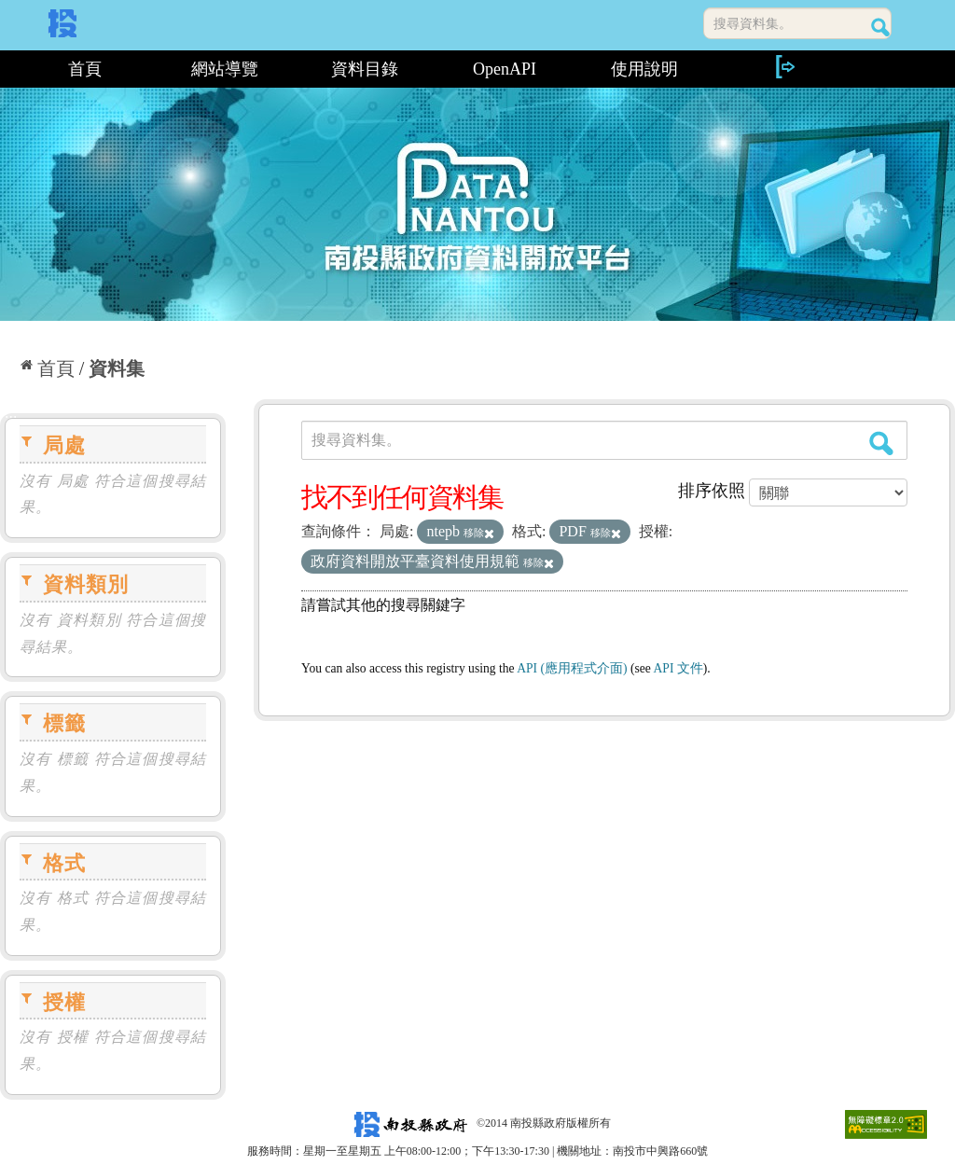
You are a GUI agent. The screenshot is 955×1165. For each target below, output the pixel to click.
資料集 (117, 368)
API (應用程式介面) (572, 668)
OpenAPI (504, 69)
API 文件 (678, 668)
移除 (479, 532)
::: (7, 69)
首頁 (85, 69)
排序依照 (711, 490)
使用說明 (644, 69)
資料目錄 (364, 69)
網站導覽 (224, 69)
